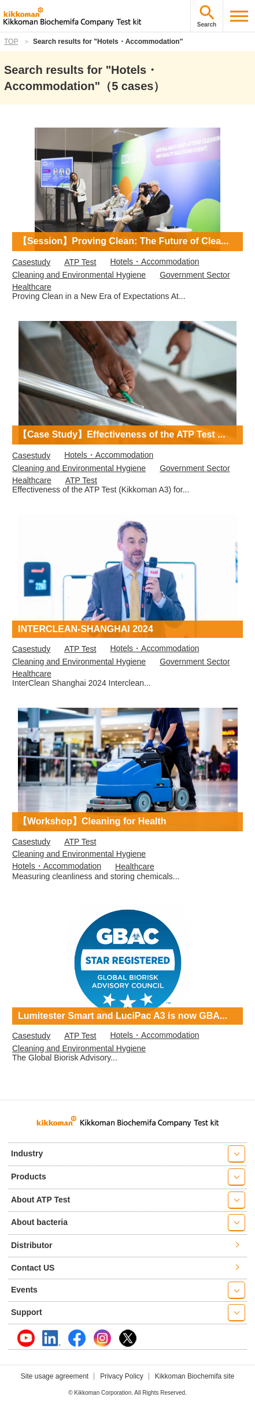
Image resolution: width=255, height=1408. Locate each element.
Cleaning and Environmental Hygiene (79, 274)
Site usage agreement (54, 1376)
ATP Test (80, 262)
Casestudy (31, 262)
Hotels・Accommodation (154, 261)
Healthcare (31, 287)
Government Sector (195, 274)
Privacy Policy (121, 1376)
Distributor (32, 1245)
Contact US (32, 1267)
